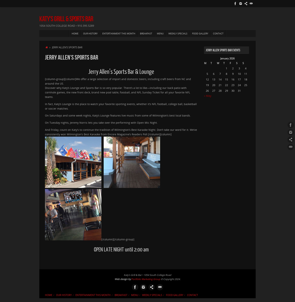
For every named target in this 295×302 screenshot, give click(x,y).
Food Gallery (174, 295)
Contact (192, 295)
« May (207, 96)
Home (48, 295)
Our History (64, 295)
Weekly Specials (152, 295)
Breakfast (121, 295)
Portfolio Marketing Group (145, 279)
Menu (134, 295)
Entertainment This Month (93, 295)
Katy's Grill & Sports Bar (66, 19)
